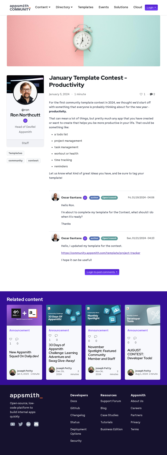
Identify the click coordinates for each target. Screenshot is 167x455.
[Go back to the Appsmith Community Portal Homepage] (20, 7)
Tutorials (107, 422)
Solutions (121, 7)
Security (76, 440)
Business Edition (112, 429)
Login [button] (150, 7)
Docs (73, 401)
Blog (104, 408)
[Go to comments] (151, 94)
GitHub (75, 408)
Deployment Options (78, 431)
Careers (136, 408)
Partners (136, 415)
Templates (85, 7)
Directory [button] (63, 7)
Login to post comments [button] (101, 272)
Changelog (77, 415)
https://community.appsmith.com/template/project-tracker (100, 253)
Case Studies (109, 415)
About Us (137, 401)
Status (75, 422)
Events (104, 7)
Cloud (137, 7)
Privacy (135, 422)
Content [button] (41, 7)
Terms (135, 429)
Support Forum (111, 401)
